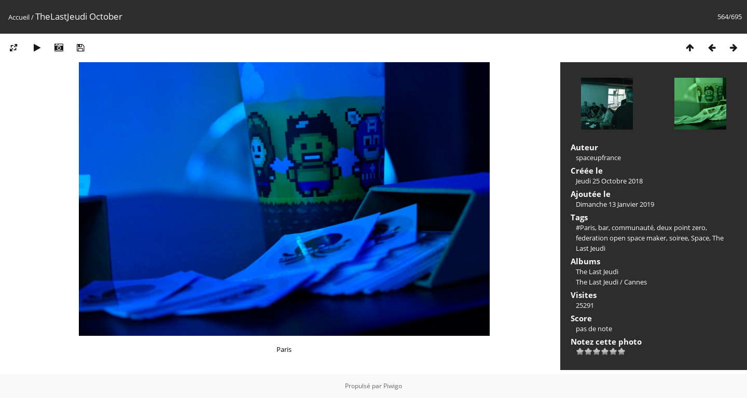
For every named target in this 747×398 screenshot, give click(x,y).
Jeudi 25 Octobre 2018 (609, 181)
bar (603, 227)
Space (700, 238)
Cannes (635, 282)
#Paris (585, 227)
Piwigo (392, 385)
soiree (678, 238)
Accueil (19, 17)
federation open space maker (621, 238)
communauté (633, 227)
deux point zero (681, 227)
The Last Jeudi (597, 271)
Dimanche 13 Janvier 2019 (615, 204)
